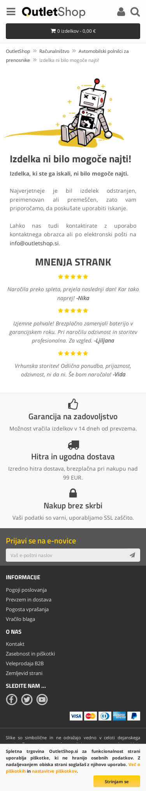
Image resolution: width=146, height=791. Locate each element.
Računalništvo (54, 51)
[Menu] (11, 13)
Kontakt (15, 643)
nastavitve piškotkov (54, 771)
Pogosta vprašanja (27, 609)
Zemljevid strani (24, 673)
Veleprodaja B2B (25, 663)
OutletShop (18, 51)
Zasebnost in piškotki (30, 653)
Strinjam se (117, 781)
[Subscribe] (132, 555)
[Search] (135, 13)
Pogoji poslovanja (26, 589)
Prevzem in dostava (28, 599)
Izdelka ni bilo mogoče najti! (69, 60)
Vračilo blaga (20, 618)
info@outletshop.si (34, 243)
